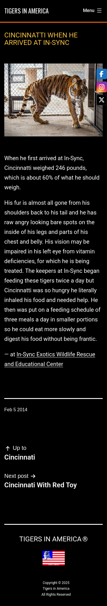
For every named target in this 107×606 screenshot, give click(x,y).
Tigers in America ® (53, 539)
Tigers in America (26, 10)
